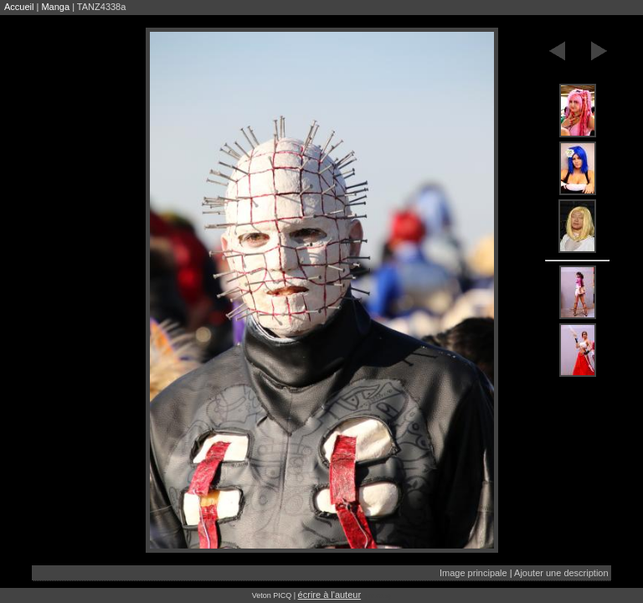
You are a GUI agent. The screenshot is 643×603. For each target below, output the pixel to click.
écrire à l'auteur (329, 595)
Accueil (18, 7)
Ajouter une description (561, 573)
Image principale (473, 573)
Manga (55, 7)
